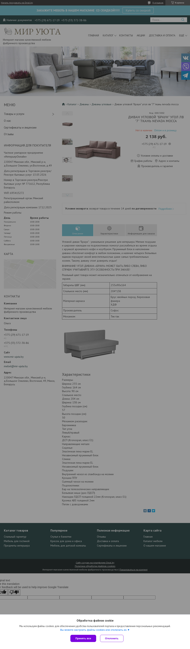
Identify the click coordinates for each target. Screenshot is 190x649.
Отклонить (111, 638)
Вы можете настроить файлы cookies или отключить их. (93, 629)
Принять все (83, 638)
